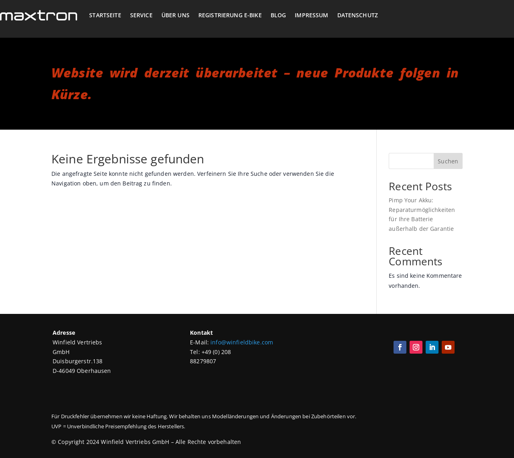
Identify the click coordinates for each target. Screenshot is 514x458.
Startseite (105, 15)
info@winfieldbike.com (241, 342)
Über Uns (175, 15)
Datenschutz (357, 15)
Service (141, 15)
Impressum (311, 15)
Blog (278, 15)
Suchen (448, 161)
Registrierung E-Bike (230, 15)
